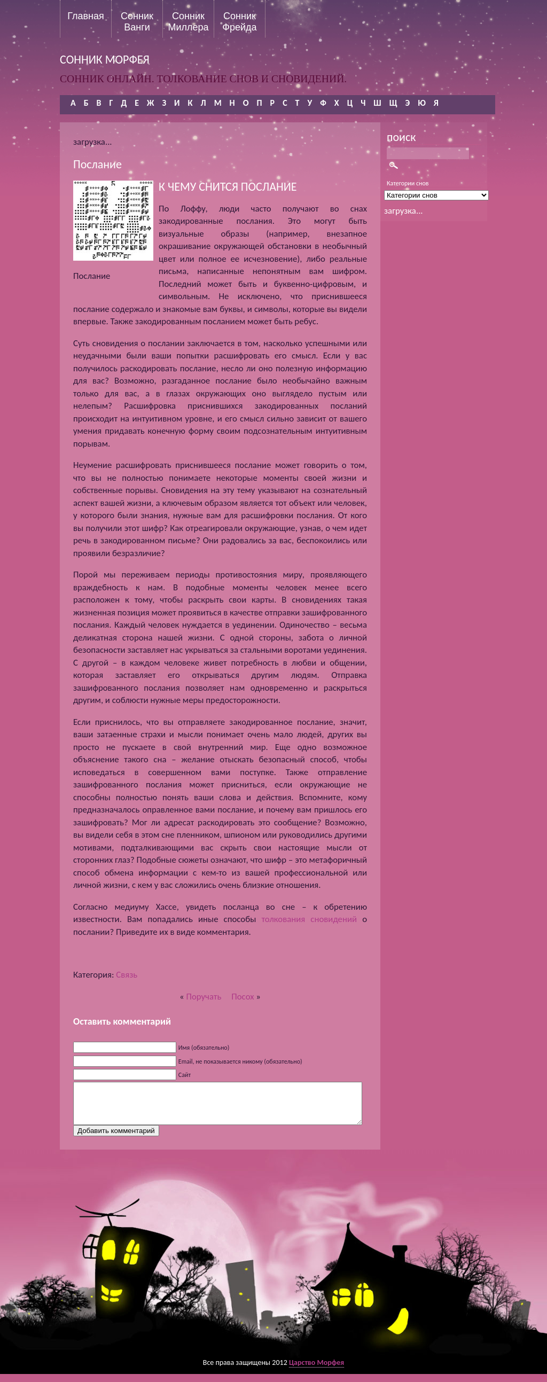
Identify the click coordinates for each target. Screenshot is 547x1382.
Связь (126, 974)
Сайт (184, 1075)
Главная (85, 16)
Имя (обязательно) (204, 1047)
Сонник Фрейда (239, 21)
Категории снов (408, 183)
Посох (242, 996)
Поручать (203, 996)
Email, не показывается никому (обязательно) (240, 1061)
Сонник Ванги (137, 21)
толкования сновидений (309, 919)
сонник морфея (105, 59)
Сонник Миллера (188, 21)
